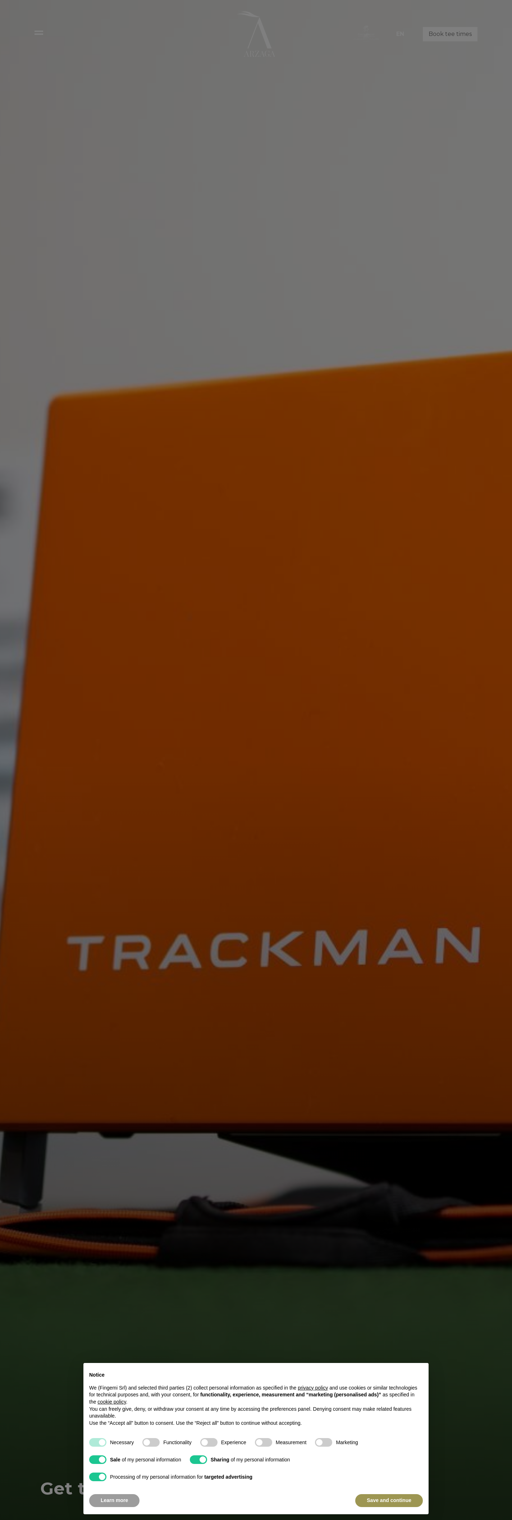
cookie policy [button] (111, 1416)
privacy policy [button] (313, 1402)
